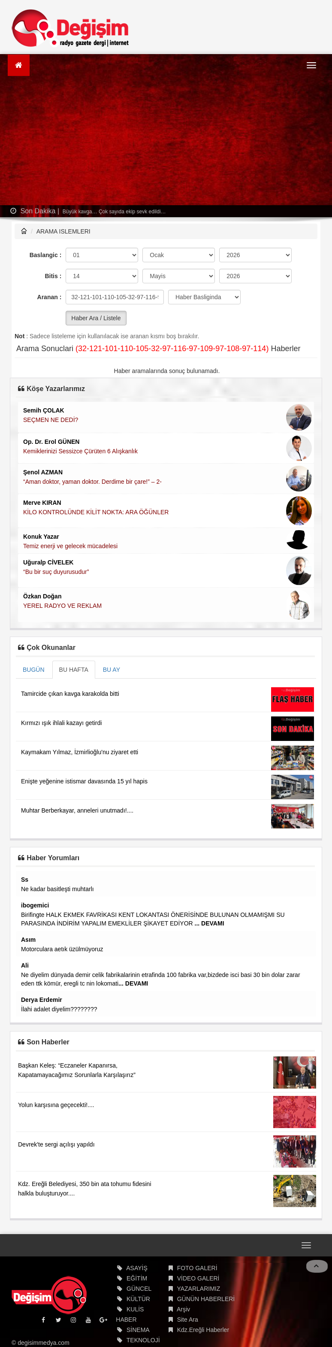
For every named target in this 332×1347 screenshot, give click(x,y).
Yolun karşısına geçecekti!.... (56, 1104)
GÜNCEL (139, 1288)
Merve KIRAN (42, 502)
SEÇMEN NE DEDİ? (50, 419)
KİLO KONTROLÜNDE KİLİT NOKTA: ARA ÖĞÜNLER (96, 512)
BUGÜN (34, 669)
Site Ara (187, 1319)
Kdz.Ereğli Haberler (203, 1329)
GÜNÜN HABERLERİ (206, 1298)
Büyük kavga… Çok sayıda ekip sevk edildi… (113, 212)
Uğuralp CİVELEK (48, 562)
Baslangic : (46, 255)
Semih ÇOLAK (43, 410)
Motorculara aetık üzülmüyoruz (62, 949)
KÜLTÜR (138, 1298)
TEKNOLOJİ (143, 1340)
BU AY (111, 669)
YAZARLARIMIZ (198, 1288)
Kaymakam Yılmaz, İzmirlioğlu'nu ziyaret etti (79, 752)
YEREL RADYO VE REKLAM (62, 605)
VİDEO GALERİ (198, 1278)
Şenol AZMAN (43, 472)
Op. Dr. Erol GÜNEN (51, 441)
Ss (24, 879)
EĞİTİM (137, 1278)
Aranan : (49, 297)
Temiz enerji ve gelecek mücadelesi (70, 546)
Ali (25, 965)
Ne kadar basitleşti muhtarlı (57, 889)
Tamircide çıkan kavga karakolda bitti (70, 693)
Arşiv (183, 1309)
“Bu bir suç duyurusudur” (56, 571)
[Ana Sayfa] (19, 65)
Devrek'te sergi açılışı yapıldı (56, 1144)
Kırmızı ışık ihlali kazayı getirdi (61, 722)
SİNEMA (138, 1329)
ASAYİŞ (137, 1268)
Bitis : (53, 276)
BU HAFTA (73, 669)
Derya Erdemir (41, 999)
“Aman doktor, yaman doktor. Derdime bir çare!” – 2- (92, 481)
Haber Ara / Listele (96, 318)
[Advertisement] (166, 141)
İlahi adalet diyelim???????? (59, 1009)
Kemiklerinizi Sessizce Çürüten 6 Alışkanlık (80, 451)
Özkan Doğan (42, 596)
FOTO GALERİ (197, 1268)
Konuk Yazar (41, 536)
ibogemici (35, 905)
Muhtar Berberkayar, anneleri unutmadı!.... (77, 810)
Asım (28, 939)
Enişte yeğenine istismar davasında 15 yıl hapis (84, 781)
